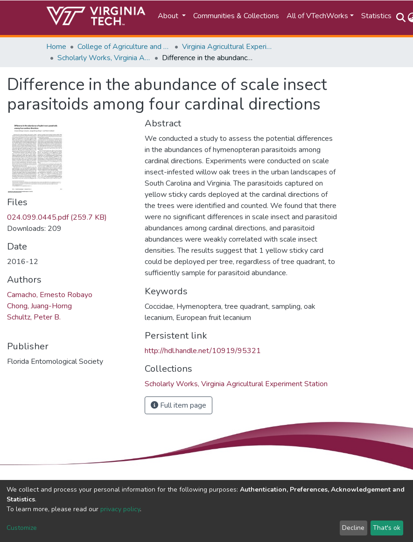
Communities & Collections (236, 16)
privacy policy (120, 509)
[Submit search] (401, 17)
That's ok (386, 527)
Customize (22, 527)
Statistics (376, 16)
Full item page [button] (178, 405)
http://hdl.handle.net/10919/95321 (203, 351)
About (169, 16)
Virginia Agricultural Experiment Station (228, 47)
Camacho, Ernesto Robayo (49, 295)
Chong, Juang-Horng (39, 306)
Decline (353, 527)
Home (56, 47)
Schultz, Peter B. (34, 317)
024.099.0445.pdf (57, 217)
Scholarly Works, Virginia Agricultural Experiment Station (104, 58)
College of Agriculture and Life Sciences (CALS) (124, 47)
